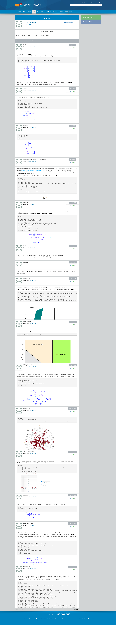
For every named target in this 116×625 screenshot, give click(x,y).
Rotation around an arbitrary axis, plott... (34, 159)
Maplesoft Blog (48, 11)
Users (34, 11)
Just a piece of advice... (29, 451)
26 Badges (29, 24)
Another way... (27, 45)
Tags (35, 618)
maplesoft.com (61, 620)
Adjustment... (27, 278)
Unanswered (40, 11)
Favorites (24, 35)
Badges (61, 11)
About (100, 2)
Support (92, 2)
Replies (47, 35)
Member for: (29, 26)
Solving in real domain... (29, 365)
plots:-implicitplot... (28, 321)
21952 (34, 46)
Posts (24, 11)
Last (23, 609)
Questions (19, 11)
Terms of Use (67, 620)
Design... (25, 246)
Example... (26, 125)
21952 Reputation (31, 22)
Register (88, 2)
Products (29, 11)
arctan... (25, 495)
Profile (17, 35)
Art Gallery (55, 11)
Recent (66, 11)
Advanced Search (97, 8)
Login (83, 2)
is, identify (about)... (28, 523)
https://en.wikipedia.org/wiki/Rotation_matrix (32, 170)
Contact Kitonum (68, 22)
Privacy (71, 620)
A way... (25, 88)
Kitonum (31, 46)
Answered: (26, 46)
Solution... (26, 202)
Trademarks (76, 620)
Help (97, 2)
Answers (42, 35)
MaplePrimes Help (86, 618)
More (71, 11)
